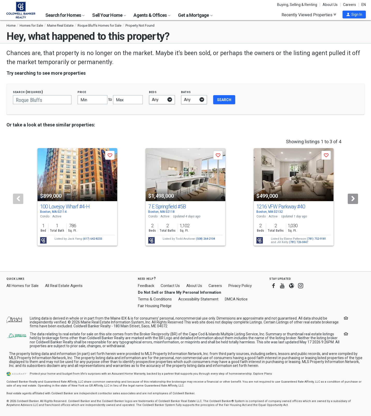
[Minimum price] (92, 99)
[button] (354, 14)
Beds (153, 92)
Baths (186, 92)
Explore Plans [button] (262, 373)
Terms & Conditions (155, 299)
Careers (349, 4)
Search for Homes (65, 15)
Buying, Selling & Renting (297, 4)
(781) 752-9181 (316, 238)
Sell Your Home (109, 15)
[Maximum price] (128, 99)
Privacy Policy (240, 285)
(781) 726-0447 (298, 242)
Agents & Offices (151, 15)
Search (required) (28, 92)
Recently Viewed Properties (308, 14)
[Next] (353, 199)
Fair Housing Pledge (155, 306)
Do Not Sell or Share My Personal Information (179, 292)
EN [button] (363, 5)
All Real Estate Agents (64, 285)
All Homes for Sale (22, 285)
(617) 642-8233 (92, 238)
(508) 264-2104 (205, 238)
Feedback (146, 286)
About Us (330, 4)
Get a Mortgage (195, 15)
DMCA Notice (236, 299)
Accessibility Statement (198, 299)
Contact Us (170, 285)
